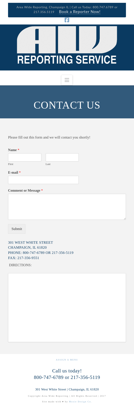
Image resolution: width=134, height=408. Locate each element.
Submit (17, 229)
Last (48, 164)
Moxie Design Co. (80, 401)
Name (13, 150)
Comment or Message (25, 190)
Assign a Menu (67, 360)
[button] (66, 80)
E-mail (14, 172)
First (10, 164)
